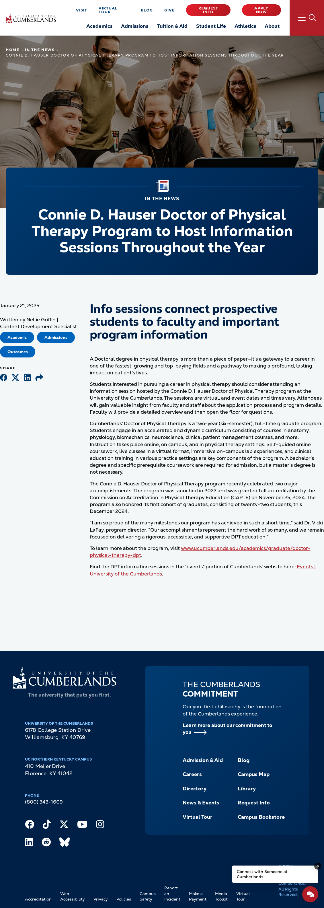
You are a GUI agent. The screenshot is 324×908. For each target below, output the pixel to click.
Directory (194, 788)
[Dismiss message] (317, 866)
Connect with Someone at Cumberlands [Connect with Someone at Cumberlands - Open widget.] (262, 874)
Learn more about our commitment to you (227, 728)
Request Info (208, 10)
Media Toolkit (221, 896)
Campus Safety (148, 896)
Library (247, 788)
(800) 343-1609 (44, 802)
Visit (81, 10)
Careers (192, 774)
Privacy (100, 899)
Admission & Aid (203, 760)
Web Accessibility (72, 896)
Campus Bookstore (261, 817)
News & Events (201, 802)
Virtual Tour (108, 10)
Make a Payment (197, 896)
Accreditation (38, 899)
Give (169, 10)
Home (12, 49)
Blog (147, 10)
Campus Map (254, 774)
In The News (39, 49)
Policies (123, 899)
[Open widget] (310, 894)
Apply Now (261, 10)
